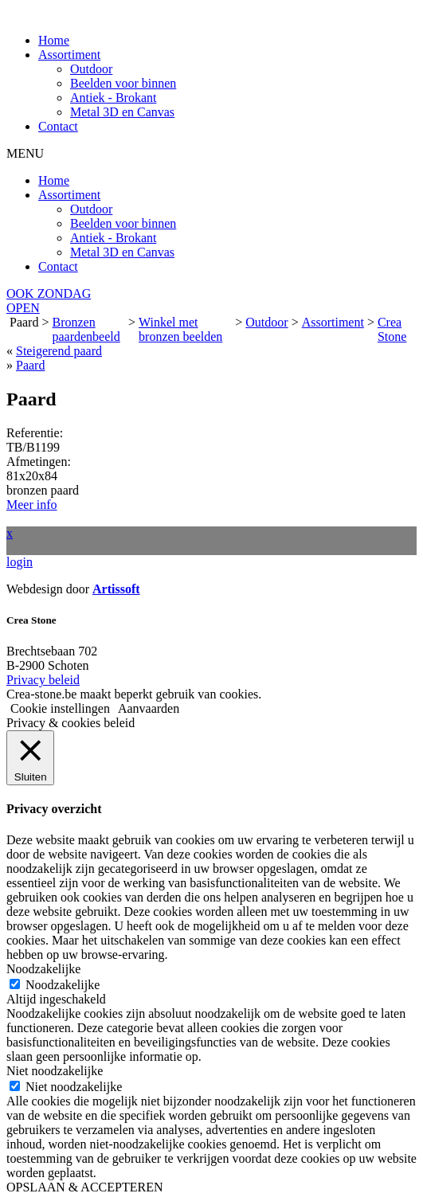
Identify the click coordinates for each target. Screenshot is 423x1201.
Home (53, 40)
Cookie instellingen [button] (60, 708)
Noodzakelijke (62, 985)
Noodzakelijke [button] (43, 969)
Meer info (31, 504)
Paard (30, 365)
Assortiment (69, 54)
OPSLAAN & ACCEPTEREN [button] (84, 1187)
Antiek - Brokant (113, 97)
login (19, 562)
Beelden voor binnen (123, 83)
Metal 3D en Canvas (122, 112)
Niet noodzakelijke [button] (54, 1071)
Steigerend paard (59, 351)
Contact (58, 126)
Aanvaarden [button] (148, 708)
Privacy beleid (43, 680)
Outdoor (91, 69)
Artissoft (116, 589)
